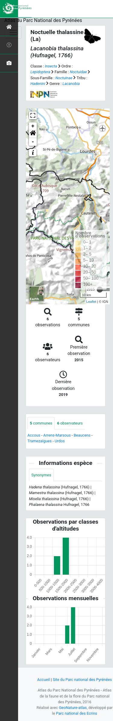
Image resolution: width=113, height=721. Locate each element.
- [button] (33, 142)
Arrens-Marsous (57, 435)
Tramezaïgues (39, 441)
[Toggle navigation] (13, 33)
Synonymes (41, 475)
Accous (33, 435)
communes (41, 423)
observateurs (70, 423)
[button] (33, 134)
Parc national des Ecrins (76, 713)
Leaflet (91, 301)
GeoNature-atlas (73, 707)
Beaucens (82, 435)
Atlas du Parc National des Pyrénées (43, 20)
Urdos (60, 441)
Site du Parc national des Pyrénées (82, 679)
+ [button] (33, 126)
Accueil (43, 679)
